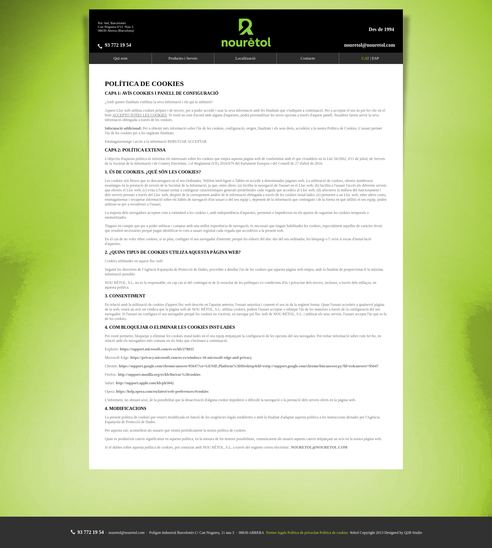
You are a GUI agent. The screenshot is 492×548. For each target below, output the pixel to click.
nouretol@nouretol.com (369, 45)
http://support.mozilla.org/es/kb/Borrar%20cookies (159, 374)
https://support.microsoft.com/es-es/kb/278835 (157, 349)
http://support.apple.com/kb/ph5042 (145, 383)
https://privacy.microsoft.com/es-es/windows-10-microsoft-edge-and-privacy (191, 357)
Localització (245, 58)
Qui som (120, 58)
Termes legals (276, 532)
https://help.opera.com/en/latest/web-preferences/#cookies (162, 391)
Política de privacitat (302, 532)
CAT (365, 58)
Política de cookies (334, 532)
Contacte (308, 58)
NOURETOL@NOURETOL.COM (319, 447)
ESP (375, 58)
